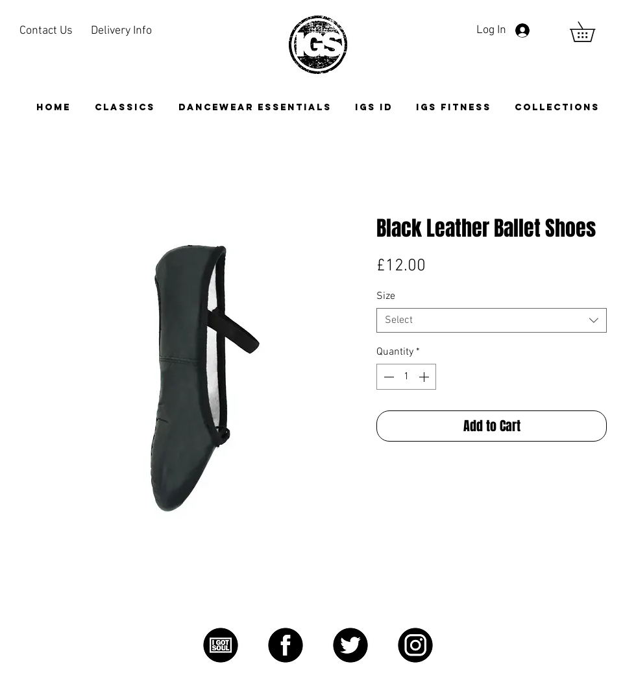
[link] (592, 31)
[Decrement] (387, 376)
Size (385, 296)
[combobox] (491, 320)
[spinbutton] (406, 376)
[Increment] (425, 376)
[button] (557, 107)
